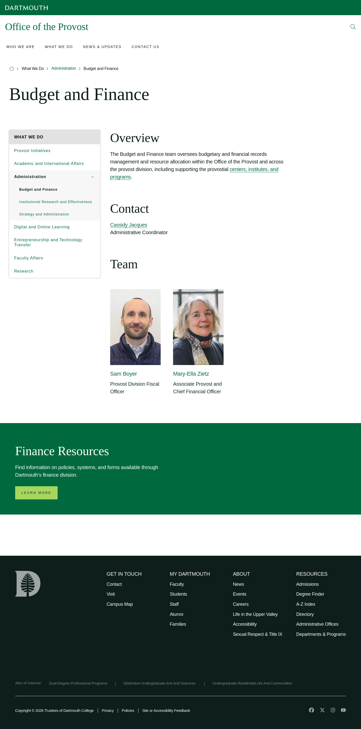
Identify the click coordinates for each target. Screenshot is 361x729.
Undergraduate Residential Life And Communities (252, 683)
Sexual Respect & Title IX (257, 634)
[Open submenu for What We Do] (59, 47)
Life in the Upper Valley (255, 614)
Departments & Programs (321, 634)
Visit (111, 594)
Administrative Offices (317, 624)
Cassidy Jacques (128, 225)
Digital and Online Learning (42, 227)
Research (23, 271)
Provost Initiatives (32, 151)
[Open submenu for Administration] (92, 176)
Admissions (307, 584)
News (238, 584)
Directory (305, 614)
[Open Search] (353, 27)
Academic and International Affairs (49, 163)
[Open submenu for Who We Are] (20, 47)
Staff (174, 604)
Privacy (108, 710)
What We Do (33, 68)
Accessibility (245, 624)
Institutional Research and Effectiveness (55, 202)
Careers (241, 604)
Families (178, 624)
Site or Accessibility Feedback (166, 710)
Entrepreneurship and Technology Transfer (48, 242)
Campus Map (120, 604)
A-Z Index (305, 604)
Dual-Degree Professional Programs (78, 683)
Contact (114, 584)
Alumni (176, 614)
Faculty (177, 584)
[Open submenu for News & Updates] (102, 47)
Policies (128, 710)
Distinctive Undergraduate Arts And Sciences (160, 683)
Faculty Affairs (28, 258)
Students (178, 594)
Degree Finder (310, 594)
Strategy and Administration (44, 214)
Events (239, 594)
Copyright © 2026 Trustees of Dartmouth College (54, 710)
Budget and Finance (101, 68)
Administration (63, 68)
